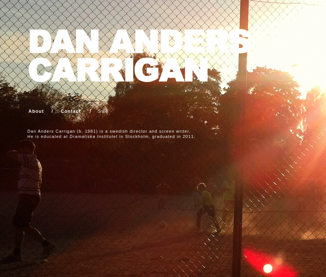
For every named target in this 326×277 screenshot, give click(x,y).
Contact (71, 111)
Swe (103, 111)
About (36, 111)
